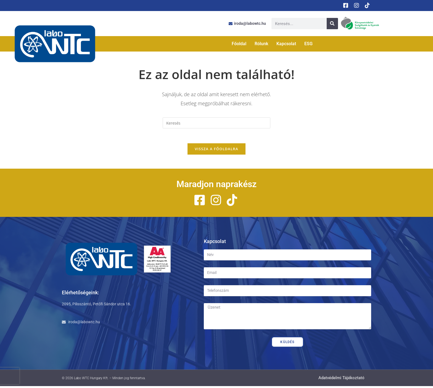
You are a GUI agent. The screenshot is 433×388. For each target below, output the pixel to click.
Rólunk (261, 43)
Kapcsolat (286, 43)
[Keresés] (332, 23)
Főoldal (239, 43)
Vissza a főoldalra (216, 150)
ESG (308, 43)
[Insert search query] (216, 122)
